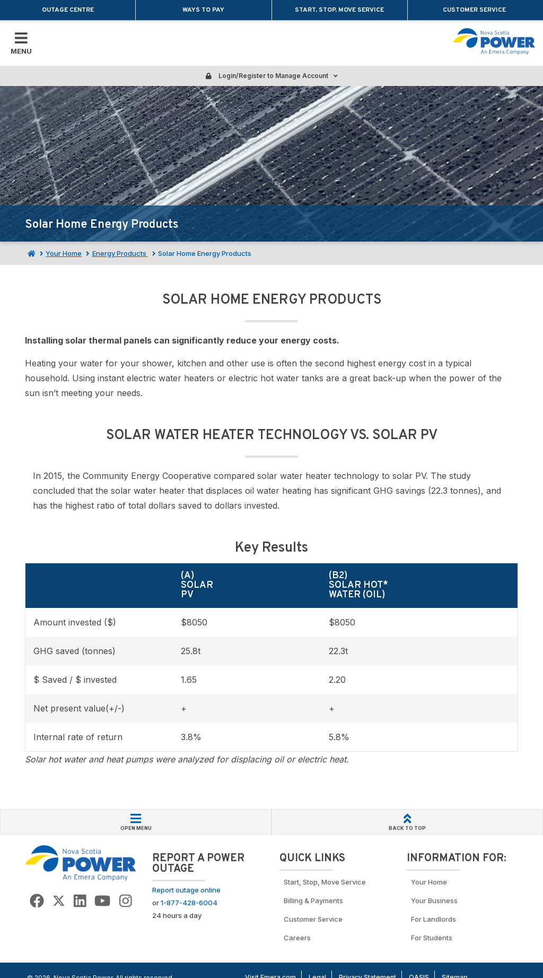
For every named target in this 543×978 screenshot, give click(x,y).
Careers (297, 937)
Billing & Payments (313, 900)
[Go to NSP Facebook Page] (36, 901)
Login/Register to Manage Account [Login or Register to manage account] (271, 76)
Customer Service (475, 10)
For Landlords (433, 919)
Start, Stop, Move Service (339, 10)
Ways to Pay (203, 10)
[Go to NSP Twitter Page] (58, 901)
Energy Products (120, 253)
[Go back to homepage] (494, 41)
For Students (431, 937)
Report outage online (186, 890)
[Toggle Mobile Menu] (21, 43)
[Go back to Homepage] (80, 863)
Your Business (436, 900)
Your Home (64, 253)
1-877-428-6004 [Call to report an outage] (189, 902)
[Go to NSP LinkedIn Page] (80, 901)
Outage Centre (68, 10)
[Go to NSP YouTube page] (102, 901)
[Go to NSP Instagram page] (125, 901)
